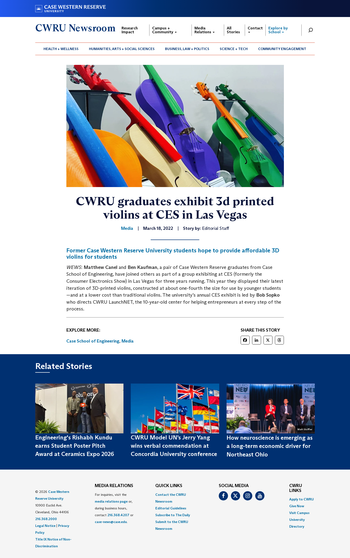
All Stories (233, 30)
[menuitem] (61, 49)
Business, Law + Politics (187, 49)
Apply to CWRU (301, 499)
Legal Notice (45, 526)
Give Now (296, 506)
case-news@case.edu (111, 522)
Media (128, 341)
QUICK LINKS (168, 485)
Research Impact (130, 30)
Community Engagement (282, 49)
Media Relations (204, 30)
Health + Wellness (61, 49)
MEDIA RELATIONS (114, 485)
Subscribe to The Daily (172, 515)
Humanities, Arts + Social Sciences (122, 49)
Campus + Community (164, 30)
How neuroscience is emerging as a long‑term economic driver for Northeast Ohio (270, 446)
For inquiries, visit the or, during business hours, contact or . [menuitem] (114, 508)
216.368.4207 (118, 515)
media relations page (111, 501)
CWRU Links (295, 488)
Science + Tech (234, 49)
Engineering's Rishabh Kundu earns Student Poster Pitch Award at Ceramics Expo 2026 (74, 446)
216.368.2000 (46, 519)
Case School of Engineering (92, 341)
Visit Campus (299, 513)
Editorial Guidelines (170, 508)
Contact (255, 29)
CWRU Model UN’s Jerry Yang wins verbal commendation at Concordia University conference (174, 446)
